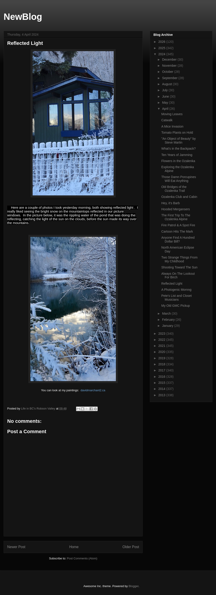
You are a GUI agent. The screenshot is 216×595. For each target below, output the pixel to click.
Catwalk (167, 120)
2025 (162, 48)
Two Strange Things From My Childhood (179, 259)
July (165, 90)
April (165, 108)
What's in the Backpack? (178, 148)
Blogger (133, 586)
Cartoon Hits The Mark (177, 231)
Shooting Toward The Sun (179, 267)
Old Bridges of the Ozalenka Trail (174, 188)
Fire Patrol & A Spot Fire (178, 225)
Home (74, 547)
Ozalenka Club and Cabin (179, 197)
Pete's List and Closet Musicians (176, 297)
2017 (162, 370)
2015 (162, 382)
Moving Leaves (171, 114)
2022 (162, 339)
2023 (162, 333)
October (168, 71)
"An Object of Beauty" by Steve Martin (178, 140)
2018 (162, 364)
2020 (162, 352)
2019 (162, 358)
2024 (162, 54)
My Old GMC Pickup (175, 305)
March (167, 313)
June (166, 96)
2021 (162, 346)
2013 (162, 395)
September (170, 78)
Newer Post (16, 547)
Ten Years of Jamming (176, 155)
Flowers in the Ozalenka (178, 161)
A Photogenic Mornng (176, 289)
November (169, 65)
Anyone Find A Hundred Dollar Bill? (178, 239)
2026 (162, 41)
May (165, 102)
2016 (162, 376)
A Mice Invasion (172, 126)
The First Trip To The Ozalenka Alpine (175, 217)
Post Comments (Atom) (82, 558)
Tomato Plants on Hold (177, 132)
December (169, 59)
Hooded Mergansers (175, 209)
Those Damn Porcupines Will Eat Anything (178, 179)
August (167, 84)
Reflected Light (171, 283)
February (169, 319)
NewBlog (23, 17)
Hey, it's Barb (170, 203)
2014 (162, 389)
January (168, 325)
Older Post (130, 547)
